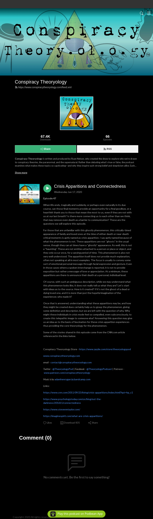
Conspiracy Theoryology (41, 82)
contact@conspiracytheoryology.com (71, 362)
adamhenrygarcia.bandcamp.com (72, 379)
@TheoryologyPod (62, 368)
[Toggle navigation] (149, 13)
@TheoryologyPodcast (99, 368)
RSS (107, 148)
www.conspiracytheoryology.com (61, 355)
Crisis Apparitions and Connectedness (90, 186)
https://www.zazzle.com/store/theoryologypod (105, 349)
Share (45, 148)
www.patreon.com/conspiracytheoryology (67, 372)
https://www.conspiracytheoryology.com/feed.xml (43, 87)
